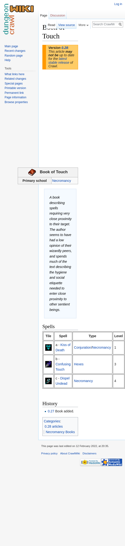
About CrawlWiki (70, 453)
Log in (118, 4)
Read (51, 25)
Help (8, 60)
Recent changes (15, 50)
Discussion (57, 15)
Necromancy (61, 181)
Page (43, 15)
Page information (15, 97)
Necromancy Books (60, 432)
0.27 (51, 411)
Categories (52, 421)
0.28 (65, 48)
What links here (14, 74)
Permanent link (14, 92)
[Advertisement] (102, 94)
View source (66, 25)
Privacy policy (49, 453)
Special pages (14, 83)
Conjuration (82, 347)
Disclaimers (90, 453)
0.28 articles (54, 426)
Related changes (15, 78)
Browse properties (16, 102)
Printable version (15, 88)
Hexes (79, 364)
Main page (11, 46)
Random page (14, 55)
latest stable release (58, 60)
